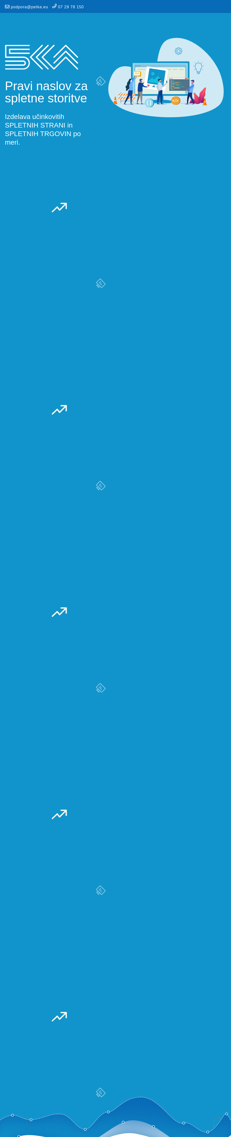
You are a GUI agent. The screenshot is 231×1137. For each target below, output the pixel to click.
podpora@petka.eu (29, 7)
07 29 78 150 (71, 7)
